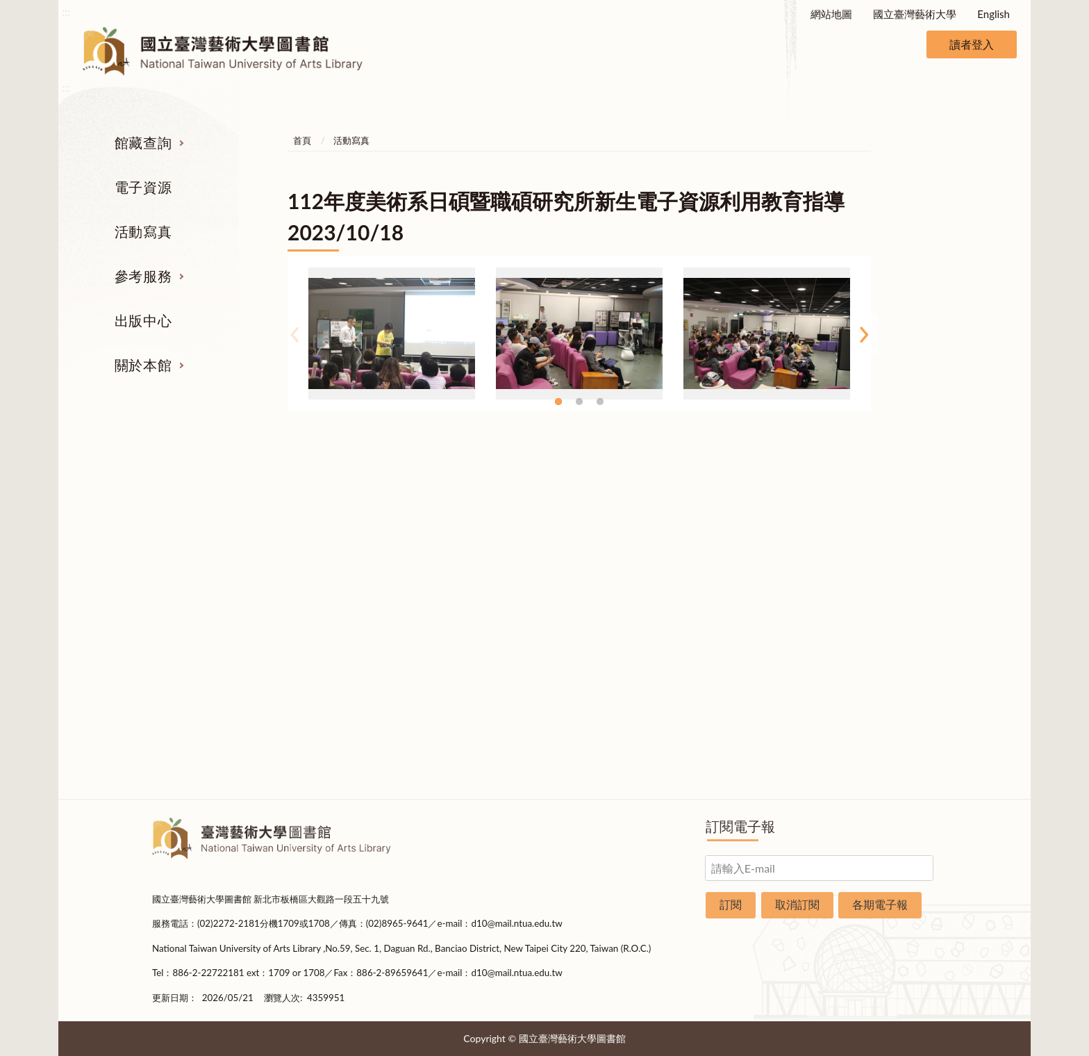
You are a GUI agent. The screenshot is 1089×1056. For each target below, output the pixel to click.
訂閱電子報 (740, 826)
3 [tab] (600, 401)
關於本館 (143, 364)
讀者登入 (971, 44)
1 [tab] (558, 401)
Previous (294, 334)
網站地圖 (831, 14)
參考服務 (143, 275)
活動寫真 (143, 231)
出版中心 (143, 320)
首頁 (302, 140)
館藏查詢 (143, 142)
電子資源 (143, 187)
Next (864, 334)
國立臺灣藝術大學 (914, 14)
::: (66, 11)
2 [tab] (579, 401)
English (993, 14)
